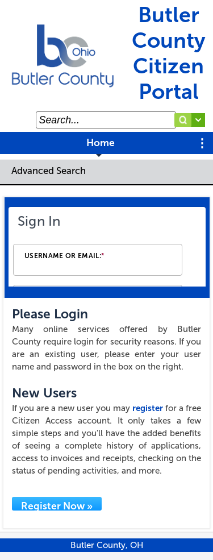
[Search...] (106, 119)
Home (100, 143)
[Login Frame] (107, 247)
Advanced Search (48, 170)
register (147, 408)
